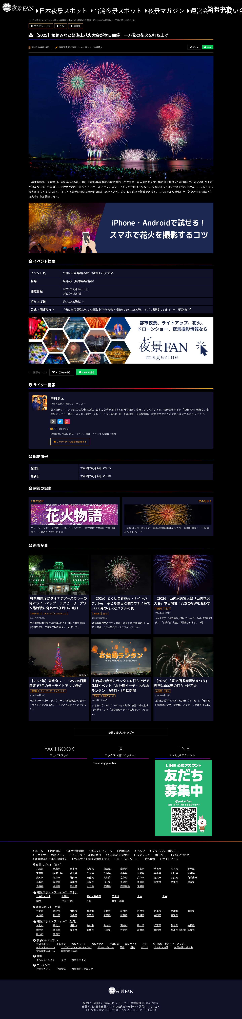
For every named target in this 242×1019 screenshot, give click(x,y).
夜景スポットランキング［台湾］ (57, 921)
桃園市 (73, 911)
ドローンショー (105, 947)
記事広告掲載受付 (118, 854)
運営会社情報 (76, 850)
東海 (164, 896)
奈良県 (174, 877)
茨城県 (157, 868)
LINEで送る (86, 372)
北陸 (139, 896)
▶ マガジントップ (40, 26)
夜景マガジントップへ (121, 732)
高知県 (174, 881)
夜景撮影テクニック (82, 968)
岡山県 (73, 881)
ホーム (39, 850)
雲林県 (39, 929)
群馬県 (191, 868)
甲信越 (115, 896)
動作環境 (150, 858)
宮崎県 (107, 886)
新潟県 (107, 873)
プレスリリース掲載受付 (86, 854)
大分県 (90, 886)
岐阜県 (56, 877)
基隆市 (90, 911)
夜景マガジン (166, 10)
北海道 (39, 868)
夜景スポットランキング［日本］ (57, 892)
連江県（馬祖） (179, 929)
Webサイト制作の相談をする (92, 858)
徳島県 (123, 881)
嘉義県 (56, 929)
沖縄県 (140, 886)
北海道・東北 (43, 896)
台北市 (39, 911)
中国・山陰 (67, 900)
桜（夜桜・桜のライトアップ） (169, 944)
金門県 (157, 915)
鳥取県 (39, 881)
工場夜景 (61, 944)
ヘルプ (141, 850)
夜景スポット (43, 944)
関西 (38, 900)
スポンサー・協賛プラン (50, 854)
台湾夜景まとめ (69, 950)
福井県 (191, 873)
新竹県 (123, 911)
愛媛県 (157, 881)
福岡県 (191, 881)
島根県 (56, 881)
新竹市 (107, 911)
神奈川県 (58, 873)
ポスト (194, 47)
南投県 (73, 915)
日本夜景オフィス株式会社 (112, 1006)
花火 (145, 944)
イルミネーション (45, 947)
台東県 (39, 915)
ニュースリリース (127, 858)
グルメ (144, 947)
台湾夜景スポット (118, 10)
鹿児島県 (125, 886)
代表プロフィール (101, 850)
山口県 (107, 881)
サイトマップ (170, 858)
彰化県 (56, 915)
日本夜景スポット (63, 10)
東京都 (39, 873)
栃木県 (174, 868)
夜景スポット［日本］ (49, 864)
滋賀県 (157, 877)
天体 (122, 947)
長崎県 (56, 886)
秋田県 (107, 868)
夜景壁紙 (61, 968)
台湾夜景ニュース (45, 950)
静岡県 (73, 877)
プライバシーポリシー (165, 850)
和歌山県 (192, 877)
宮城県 (90, 868)
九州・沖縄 (118, 900)
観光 (132, 947)
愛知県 (39, 877)
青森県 (56, 868)
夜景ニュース (79, 944)
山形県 (123, 868)
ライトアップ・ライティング (76, 947)
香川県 (140, 881)
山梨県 (123, 873)
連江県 (174, 915)
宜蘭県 (107, 915)
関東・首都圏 (94, 896)
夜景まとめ (98, 944)
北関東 (65, 896)
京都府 (123, 877)
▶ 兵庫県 (76, 26)
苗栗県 (90, 915)
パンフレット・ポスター (151, 854)
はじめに (55, 850)
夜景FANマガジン (47, 940)
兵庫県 (140, 877)
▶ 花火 (60, 26)
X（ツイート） (61, 372)
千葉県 (90, 873)
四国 (89, 900)
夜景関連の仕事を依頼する (51, 858)
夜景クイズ (131, 944)
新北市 (56, 911)
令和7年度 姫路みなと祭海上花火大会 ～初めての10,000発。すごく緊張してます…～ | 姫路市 (127, 310)
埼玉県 (73, 873)
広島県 (90, 881)
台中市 (140, 911)
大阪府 (107, 877)
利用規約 (124, 850)
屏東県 (191, 911)
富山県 (157, 873)
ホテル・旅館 (161, 947)
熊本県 (73, 886)
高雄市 (174, 911)
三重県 (90, 877)
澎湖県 (140, 915)
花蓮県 (123, 915)
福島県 (140, 868)
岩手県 (73, 868)
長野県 (140, 873)
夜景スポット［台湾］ (49, 907)
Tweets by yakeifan (104, 763)
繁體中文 (219, 9)
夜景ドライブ (79, 959)
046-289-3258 (119, 1003)
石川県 (174, 873)
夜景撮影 (114, 944)
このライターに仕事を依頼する (70, 441)
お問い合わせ (181, 854)
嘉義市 (56, 934)
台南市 (157, 911)
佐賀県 (39, 886)
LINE (207, 47)
